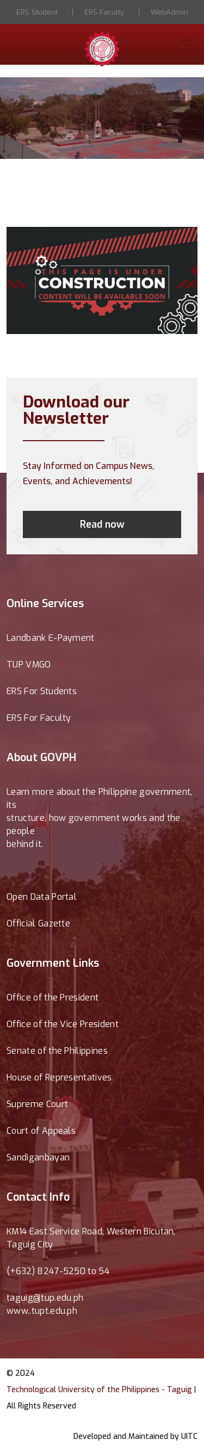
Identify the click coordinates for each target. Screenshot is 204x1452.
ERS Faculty (104, 12)
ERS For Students (42, 691)
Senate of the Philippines (57, 1050)
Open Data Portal (42, 897)
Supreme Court (37, 1104)
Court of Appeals (41, 1130)
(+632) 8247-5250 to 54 (58, 1271)
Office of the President (52, 997)
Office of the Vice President (63, 1024)
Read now (102, 524)
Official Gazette (38, 923)
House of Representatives (59, 1077)
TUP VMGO (29, 664)
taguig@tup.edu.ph (45, 1297)
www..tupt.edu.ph (42, 1311)
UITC (189, 1436)
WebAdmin (169, 12)
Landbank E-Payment (51, 638)
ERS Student (37, 12)
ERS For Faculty (39, 718)
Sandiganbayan (38, 1157)
